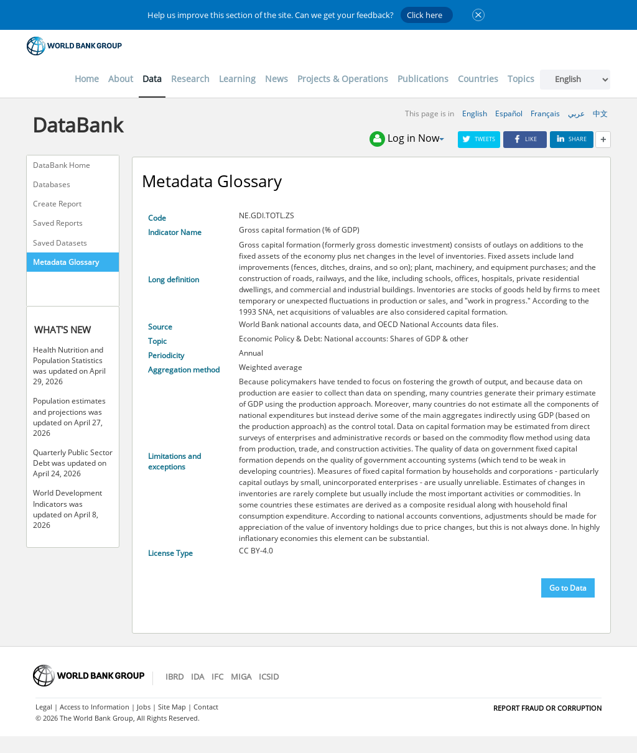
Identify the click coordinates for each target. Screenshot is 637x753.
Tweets (479, 139)
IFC (217, 676)
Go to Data (568, 588)
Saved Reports (58, 223)
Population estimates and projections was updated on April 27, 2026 (69, 416)
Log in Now (407, 139)
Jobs (144, 706)
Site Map (172, 706)
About (120, 79)
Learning (237, 79)
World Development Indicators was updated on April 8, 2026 (67, 508)
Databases (51, 184)
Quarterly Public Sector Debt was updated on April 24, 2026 (73, 463)
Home (87, 79)
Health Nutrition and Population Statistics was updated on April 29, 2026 (69, 365)
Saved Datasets (60, 243)
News (276, 79)
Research (190, 79)
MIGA (241, 676)
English (474, 113)
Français (545, 113)
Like (525, 139)
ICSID (269, 676)
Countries (478, 79)
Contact (205, 706)
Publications (423, 79)
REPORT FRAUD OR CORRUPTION (547, 708)
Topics (521, 79)
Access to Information (94, 706)
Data (152, 79)
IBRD (174, 676)
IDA (197, 676)
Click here (424, 15)
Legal (43, 706)
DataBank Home (61, 165)
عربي (576, 113)
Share (572, 139)
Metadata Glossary (66, 262)
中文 (600, 113)
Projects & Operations (342, 79)
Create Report (57, 203)
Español (509, 113)
